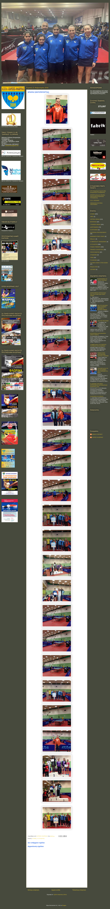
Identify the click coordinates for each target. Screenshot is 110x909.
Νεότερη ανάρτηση (33, 890)
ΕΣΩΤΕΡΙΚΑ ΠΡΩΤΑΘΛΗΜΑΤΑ (98, 232)
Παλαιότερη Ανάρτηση (79, 890)
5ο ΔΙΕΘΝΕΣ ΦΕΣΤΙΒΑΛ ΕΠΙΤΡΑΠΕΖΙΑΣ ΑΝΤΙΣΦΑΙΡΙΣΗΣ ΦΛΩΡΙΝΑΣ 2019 (98, 385)
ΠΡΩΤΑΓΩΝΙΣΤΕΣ (95, 252)
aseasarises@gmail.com (12, 145)
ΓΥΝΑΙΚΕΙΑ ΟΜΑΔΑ (95, 224)
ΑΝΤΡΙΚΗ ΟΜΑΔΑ (95, 219)
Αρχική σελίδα (55, 890)
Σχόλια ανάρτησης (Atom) (60, 894)
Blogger (64, 905)
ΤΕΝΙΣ (92, 257)
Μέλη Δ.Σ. (92, 239)
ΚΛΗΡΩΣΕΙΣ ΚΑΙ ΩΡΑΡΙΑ (96, 396)
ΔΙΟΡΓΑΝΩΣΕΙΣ (94, 227)
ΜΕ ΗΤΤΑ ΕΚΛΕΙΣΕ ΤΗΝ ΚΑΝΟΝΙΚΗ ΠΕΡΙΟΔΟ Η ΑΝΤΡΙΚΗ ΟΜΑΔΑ (102, 307)
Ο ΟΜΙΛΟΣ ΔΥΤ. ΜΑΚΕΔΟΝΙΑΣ (98, 241)
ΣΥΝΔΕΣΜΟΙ (93, 255)
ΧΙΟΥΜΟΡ (93, 269)
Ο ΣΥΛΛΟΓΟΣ (41, 838)
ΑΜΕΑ (92, 216)
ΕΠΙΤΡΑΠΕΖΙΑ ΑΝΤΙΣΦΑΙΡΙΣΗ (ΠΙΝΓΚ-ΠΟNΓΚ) (98, 334)
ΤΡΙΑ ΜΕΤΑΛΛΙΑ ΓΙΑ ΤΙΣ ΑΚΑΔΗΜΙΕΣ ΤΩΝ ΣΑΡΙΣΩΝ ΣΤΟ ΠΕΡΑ (102, 370)
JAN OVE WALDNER (102, 320)
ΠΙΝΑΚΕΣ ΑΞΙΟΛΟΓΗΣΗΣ (97, 249)
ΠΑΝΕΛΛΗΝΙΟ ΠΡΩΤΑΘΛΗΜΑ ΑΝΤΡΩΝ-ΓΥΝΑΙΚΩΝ (102, 354)
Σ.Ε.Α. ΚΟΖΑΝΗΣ (94, 200)
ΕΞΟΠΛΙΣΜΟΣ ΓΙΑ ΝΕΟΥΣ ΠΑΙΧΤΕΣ (102, 279)
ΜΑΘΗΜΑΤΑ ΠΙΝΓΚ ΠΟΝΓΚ (97, 236)
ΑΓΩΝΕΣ (34, 838)
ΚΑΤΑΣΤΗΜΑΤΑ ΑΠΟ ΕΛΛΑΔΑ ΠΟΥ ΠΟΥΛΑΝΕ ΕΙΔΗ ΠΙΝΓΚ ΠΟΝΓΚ (98, 294)
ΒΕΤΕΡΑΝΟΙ (93, 221)
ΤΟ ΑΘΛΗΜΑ (93, 260)
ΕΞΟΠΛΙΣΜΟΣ (94, 229)
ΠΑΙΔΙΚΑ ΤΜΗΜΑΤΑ (95, 247)
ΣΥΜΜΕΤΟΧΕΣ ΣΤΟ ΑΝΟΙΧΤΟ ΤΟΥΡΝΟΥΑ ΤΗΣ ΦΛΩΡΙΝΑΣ (98, 345)
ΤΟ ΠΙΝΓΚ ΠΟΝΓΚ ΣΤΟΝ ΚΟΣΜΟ (99, 262)
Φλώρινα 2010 (94, 266)
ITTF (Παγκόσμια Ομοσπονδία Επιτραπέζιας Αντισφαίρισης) (98, 191)
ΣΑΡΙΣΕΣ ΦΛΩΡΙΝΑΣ (97, 437)
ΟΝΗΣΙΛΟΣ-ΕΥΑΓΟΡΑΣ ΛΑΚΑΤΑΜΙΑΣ (96, 203)
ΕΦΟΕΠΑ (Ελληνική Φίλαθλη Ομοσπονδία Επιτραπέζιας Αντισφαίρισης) (97, 196)
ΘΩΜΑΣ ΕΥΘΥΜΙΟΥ (97, 434)
